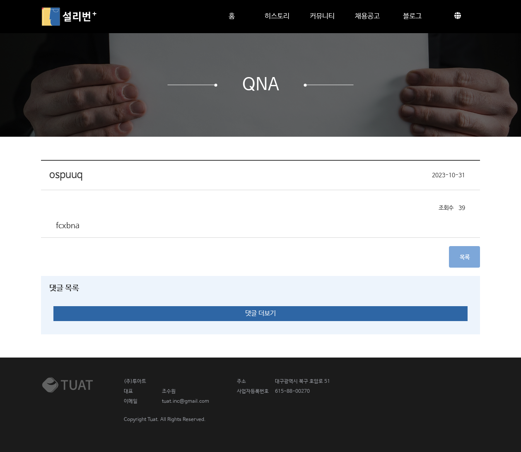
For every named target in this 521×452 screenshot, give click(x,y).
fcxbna (68, 226)
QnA (260, 84)
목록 (465, 257)
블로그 (412, 16)
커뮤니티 (322, 16)
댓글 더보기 (260, 313)
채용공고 (367, 16)
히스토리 (277, 16)
